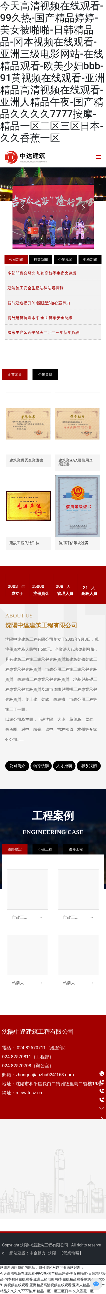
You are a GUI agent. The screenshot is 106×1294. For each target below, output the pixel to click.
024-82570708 (16, 1065)
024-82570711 (31, 1047)
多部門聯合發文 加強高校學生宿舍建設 (42, 273)
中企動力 (38, 1253)
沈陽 (52, 1253)
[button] (51, 197)
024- (6, 1056)
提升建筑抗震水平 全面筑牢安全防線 (40, 317)
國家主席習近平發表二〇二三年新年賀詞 (44, 332)
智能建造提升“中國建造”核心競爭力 (39, 303)
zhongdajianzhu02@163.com (45, 1074)
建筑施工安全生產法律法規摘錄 (36, 288)
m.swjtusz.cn (29, 1092)
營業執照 (71, 1253)
